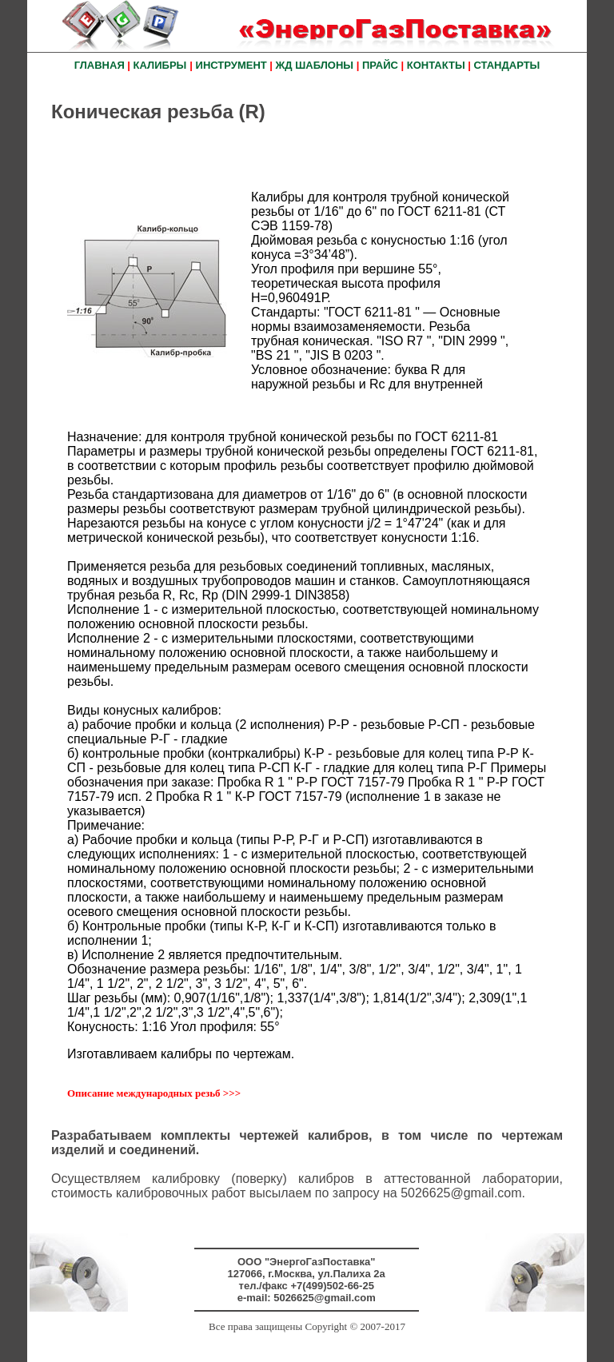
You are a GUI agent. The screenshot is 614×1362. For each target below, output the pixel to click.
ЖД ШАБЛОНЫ (314, 65)
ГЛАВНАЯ (99, 65)
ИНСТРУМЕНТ (231, 65)
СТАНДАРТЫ (507, 65)
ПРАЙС (380, 65)
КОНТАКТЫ (436, 65)
